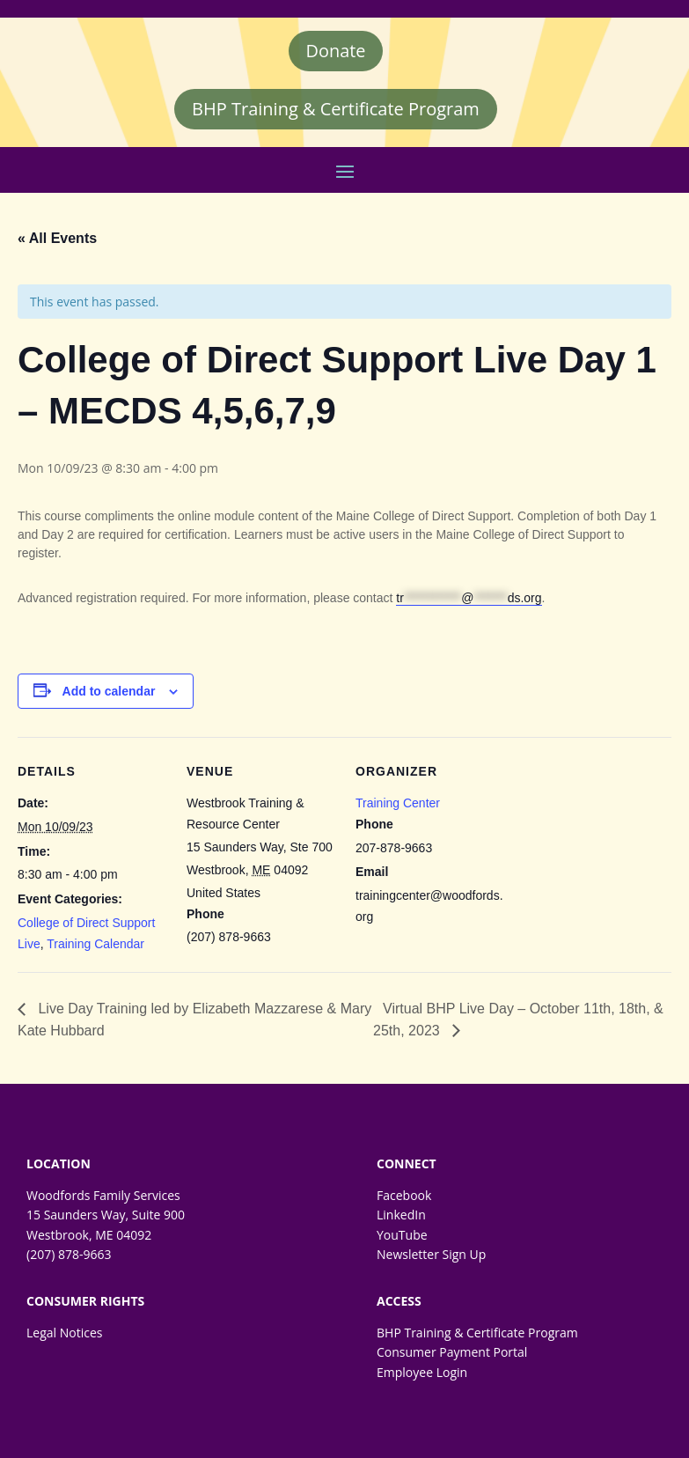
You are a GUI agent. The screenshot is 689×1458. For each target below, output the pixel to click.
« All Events (57, 238)
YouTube (402, 1234)
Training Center (397, 803)
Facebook (404, 1195)
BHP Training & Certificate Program (336, 109)
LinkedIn (401, 1215)
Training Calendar (95, 944)
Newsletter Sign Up (431, 1255)
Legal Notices (64, 1332)
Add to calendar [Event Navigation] (109, 691)
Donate (335, 51)
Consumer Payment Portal (452, 1352)
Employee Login (422, 1372)
